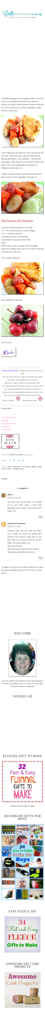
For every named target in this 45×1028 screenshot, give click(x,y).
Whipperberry (6, 430)
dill (10, 467)
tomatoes (18, 469)
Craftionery (5, 426)
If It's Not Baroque (8, 417)
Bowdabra (5, 420)
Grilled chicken (21, 467)
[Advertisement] (22, 50)
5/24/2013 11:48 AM (14, 498)
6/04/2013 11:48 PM (14, 527)
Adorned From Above (16, 523)
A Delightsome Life (8, 423)
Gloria (9, 494)
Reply (41, 517)
